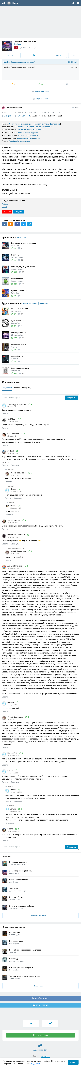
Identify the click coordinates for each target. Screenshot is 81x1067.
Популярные (7, 388)
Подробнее (35, 1064)
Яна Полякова (13, 434)
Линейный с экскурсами (19, 141)
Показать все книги (40, 916)
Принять (73, 1062)
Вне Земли (21, 130)
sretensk (11, 702)
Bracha (13, 506)
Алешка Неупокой (15, 566)
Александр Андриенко (16, 405)
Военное (20, 127)
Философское (48, 127)
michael (10, 451)
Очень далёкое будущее (27, 132)
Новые (17, 388)
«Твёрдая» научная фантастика (46, 124)
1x (74, 55)
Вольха (10, 770)
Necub (13, 489)
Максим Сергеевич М (16, 535)
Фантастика (14, 124)
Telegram (18, 211)
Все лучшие (39, 986)
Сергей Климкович (18, 473)
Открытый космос (35, 130)
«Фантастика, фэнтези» (35, 303)
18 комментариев (40, 91)
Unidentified (12, 753)
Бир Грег (17, 44)
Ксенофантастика (25, 138)
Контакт (37, 138)
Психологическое (33, 127)
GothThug (11, 419)
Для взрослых (32, 135)
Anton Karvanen (13, 520)
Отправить (71, 398)
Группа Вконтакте (40, 998)
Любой (21, 135)
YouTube (7, 211)
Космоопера (25, 124)
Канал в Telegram (40, 1005)
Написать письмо (40, 1035)
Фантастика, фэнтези (12, 107)
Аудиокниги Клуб (40, 1044)
